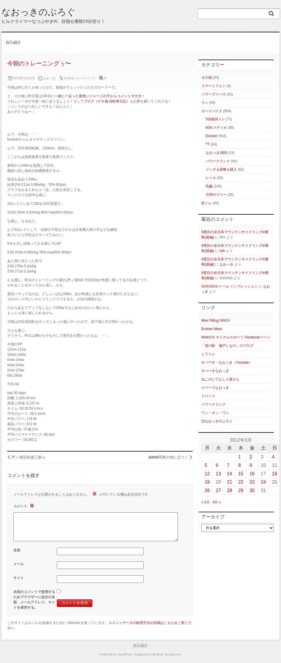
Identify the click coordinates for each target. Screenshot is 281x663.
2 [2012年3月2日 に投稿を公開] (250, 456)
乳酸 (209, 186)
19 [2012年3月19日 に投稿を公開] (207, 482)
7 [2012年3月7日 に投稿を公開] (228, 465)
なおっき (226, 264)
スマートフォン (213, 86)
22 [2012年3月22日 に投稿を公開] (240, 482)
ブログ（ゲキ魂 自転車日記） (107, 101)
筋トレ (206, 203)
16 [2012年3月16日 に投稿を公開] (252, 473)
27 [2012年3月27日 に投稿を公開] (218, 490)
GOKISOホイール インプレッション (229, 286)
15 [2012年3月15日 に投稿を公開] (240, 473)
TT (208, 144)
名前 (16, 550)
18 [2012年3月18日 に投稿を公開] (274, 473)
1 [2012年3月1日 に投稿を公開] (239, 456)
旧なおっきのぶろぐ (217, 421)
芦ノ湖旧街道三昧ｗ (28, 457)
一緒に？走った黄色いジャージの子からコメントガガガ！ (99, 96)
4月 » (217, 502)
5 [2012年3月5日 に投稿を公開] (206, 465)
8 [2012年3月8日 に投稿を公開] (239, 465)
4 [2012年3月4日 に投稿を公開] (273, 456)
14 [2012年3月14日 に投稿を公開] (229, 473)
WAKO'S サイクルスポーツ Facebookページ (235, 337)
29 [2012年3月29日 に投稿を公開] (240, 490)
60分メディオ (216, 128)
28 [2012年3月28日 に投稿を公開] (229, 490)
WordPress (124, 655)
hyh (222, 251)
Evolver (69, 78)
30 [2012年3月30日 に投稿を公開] (252, 490)
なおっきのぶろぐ (38, 13)
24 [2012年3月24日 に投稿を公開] (263, 482)
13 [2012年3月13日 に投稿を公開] (218, 473)
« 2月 (205, 502)
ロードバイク (85, 78)
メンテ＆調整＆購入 (221, 169)
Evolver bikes (211, 329)
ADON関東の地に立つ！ (168, 457)
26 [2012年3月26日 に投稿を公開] (207, 490)
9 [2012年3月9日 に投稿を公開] (250, 465)
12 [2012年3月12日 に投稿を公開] (207, 473)
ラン (204, 103)
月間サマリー (216, 195)
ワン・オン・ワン (215, 413)
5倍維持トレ (215, 119)
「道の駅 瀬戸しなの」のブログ (227, 346)
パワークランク (218, 161)
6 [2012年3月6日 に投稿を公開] (217, 465)
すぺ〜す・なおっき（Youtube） (226, 362)
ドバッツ (208, 396)
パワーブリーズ (213, 94)
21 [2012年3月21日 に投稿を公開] (229, 482)
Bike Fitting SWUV (215, 320)
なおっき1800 (216, 153)
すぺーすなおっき (215, 371)
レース (211, 178)
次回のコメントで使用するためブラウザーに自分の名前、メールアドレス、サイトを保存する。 (34, 599)
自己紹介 (13, 42)
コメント (24, 505)
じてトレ (208, 354)
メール (18, 564)
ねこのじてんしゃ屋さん (220, 379)
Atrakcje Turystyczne (166, 655)
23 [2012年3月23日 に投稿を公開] (252, 482)
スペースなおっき (215, 388)
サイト (18, 578)
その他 (206, 77)
